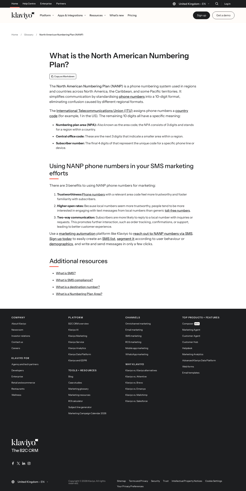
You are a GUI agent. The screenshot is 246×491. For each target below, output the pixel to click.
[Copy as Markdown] (62, 76)
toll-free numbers (177, 210)
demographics (61, 244)
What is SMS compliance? (74, 280)
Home (14, 3)
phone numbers (132, 96)
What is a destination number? (78, 287)
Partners (61, 3)
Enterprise (46, 3)
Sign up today (60, 239)
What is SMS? (66, 273)
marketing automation (77, 234)
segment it (125, 239)
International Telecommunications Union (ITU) (94, 111)
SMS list (108, 239)
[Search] (216, 3)
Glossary (28, 34)
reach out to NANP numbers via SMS (162, 234)
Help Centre (29, 3)
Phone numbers (93, 194)
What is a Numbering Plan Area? (79, 294)
